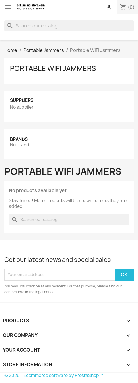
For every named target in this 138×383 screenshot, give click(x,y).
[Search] (69, 25)
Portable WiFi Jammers (53, 68)
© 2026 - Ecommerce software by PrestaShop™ (53, 375)
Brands (19, 139)
